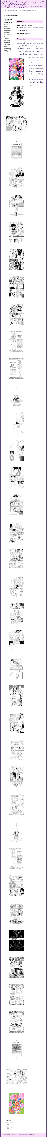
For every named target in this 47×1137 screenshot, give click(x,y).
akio (24, 43)
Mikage (38, 60)
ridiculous (32, 65)
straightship (39, 74)
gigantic (37, 57)
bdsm (33, 48)
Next (11, 1122)
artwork (28, 48)
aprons (41, 46)
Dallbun (28, 33)
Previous (8, 1126)
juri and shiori (32, 60)
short (30, 71)
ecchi (41, 54)
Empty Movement (36, 3)
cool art (31, 51)
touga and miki (35, 77)
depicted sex (22, 54)
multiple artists (34, 62)
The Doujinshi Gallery (37, 6)
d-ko (42, 51)
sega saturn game (38, 68)
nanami (41, 62)
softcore (32, 74)
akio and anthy (31, 43)
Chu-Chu (24, 27)
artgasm (21, 48)
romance (39, 65)
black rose (39, 48)
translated (40, 79)
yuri (31, 85)
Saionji (30, 68)
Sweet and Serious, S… (29, 10)
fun (33, 57)
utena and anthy (32, 82)
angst (36, 46)
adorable (19, 43)
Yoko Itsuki (25, 30)
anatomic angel (28, 46)
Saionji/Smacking (37, 27)
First (6, 1122)
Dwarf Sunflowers (33, 54)
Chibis (19, 51)
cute (29, 27)
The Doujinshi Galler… (11, 10)
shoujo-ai (38, 71)
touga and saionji (30, 79)
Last (11, 1126)
